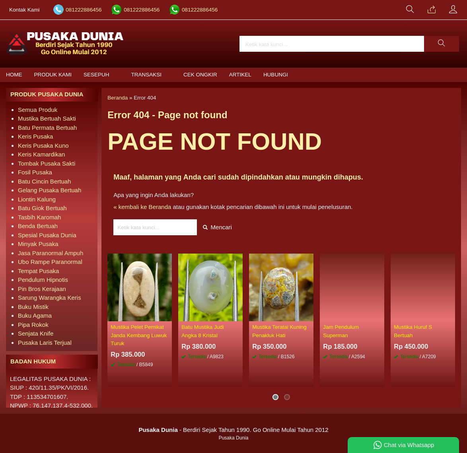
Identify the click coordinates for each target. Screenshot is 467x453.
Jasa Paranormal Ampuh (50, 253)
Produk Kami (53, 75)
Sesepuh (96, 75)
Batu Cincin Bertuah (44, 181)
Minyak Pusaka (38, 243)
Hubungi (275, 75)
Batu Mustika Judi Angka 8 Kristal (202, 331)
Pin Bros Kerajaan (42, 288)
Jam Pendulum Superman (341, 331)
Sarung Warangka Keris (49, 297)
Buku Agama (35, 315)
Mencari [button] (217, 227)
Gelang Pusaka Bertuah (49, 190)
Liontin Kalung (37, 199)
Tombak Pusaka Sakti (46, 163)
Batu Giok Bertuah (42, 208)
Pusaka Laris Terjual (45, 342)
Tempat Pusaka (38, 271)
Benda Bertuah (38, 226)
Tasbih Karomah (39, 217)
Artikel (240, 75)
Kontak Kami (24, 10)
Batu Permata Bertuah (47, 127)
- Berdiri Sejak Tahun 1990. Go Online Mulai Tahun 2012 (233, 429)
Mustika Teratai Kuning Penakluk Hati (279, 331)
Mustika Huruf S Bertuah (413, 331)
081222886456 (83, 10)
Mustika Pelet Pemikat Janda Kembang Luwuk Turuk (139, 335)
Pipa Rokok (33, 324)
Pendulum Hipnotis (43, 279)
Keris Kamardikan (41, 154)
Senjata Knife (35, 333)
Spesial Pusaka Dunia (47, 235)
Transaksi (146, 75)
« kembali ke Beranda (142, 206)
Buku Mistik (33, 306)
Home (14, 75)
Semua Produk (37, 109)
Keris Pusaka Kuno (43, 145)
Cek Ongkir (200, 75)
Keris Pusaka (35, 136)
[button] (441, 44)
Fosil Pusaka (35, 172)
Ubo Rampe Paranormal (50, 261)
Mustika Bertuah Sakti (47, 118)
